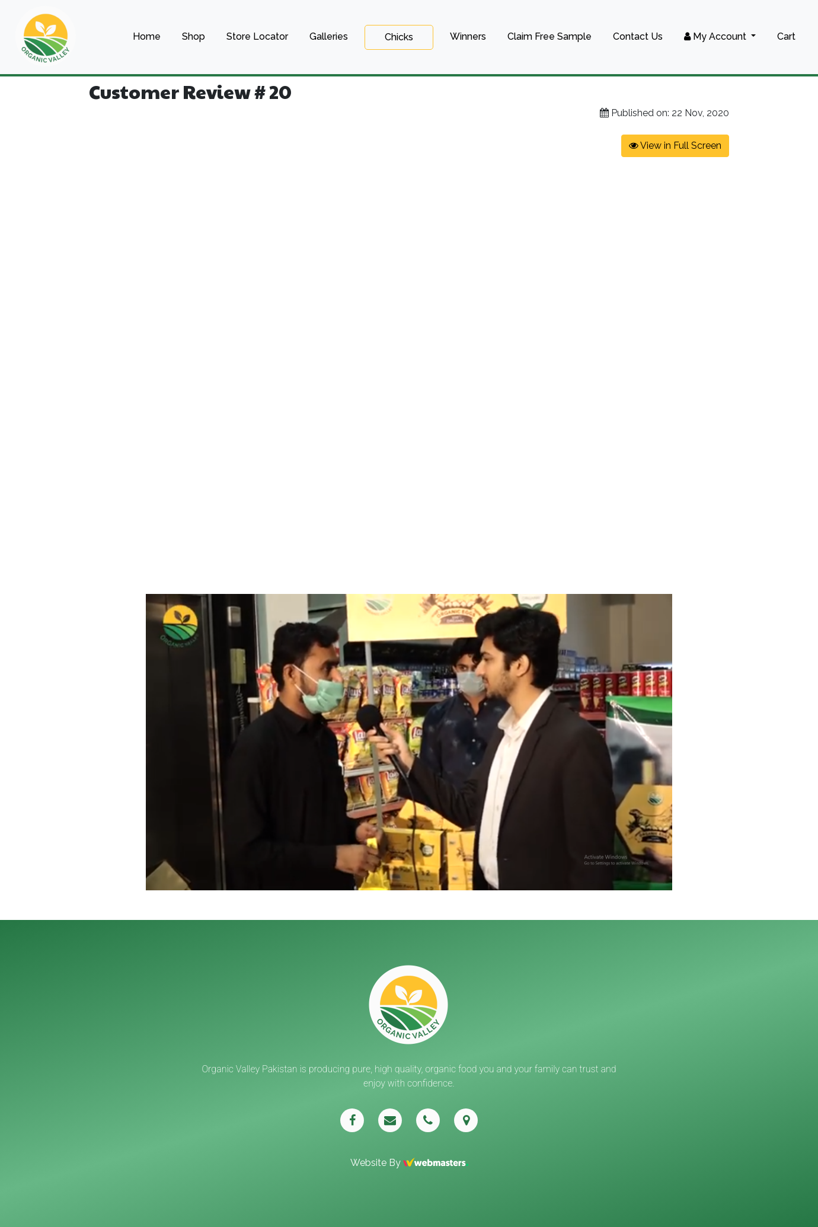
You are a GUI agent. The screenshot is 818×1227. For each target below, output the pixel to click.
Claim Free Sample (549, 36)
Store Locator (257, 36)
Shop (193, 36)
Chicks (399, 37)
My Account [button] (716, 36)
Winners (468, 36)
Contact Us (638, 36)
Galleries (328, 36)
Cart (786, 36)
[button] (807, 604)
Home (147, 36)
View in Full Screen (675, 145)
